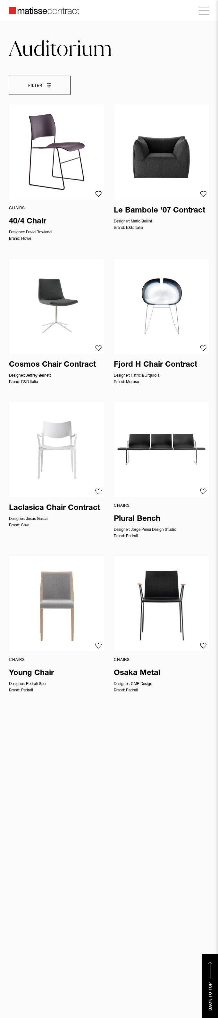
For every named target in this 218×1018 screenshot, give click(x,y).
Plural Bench (137, 519)
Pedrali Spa (36, 684)
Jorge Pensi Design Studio (153, 530)
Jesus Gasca (36, 519)
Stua (25, 525)
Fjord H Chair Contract (155, 365)
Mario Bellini (141, 221)
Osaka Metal (137, 673)
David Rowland (39, 232)
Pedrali (132, 536)
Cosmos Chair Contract (52, 365)
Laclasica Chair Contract (54, 508)
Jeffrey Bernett (38, 376)
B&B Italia (134, 228)
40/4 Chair (27, 222)
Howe (26, 239)
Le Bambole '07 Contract (159, 211)
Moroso (132, 382)
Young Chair (31, 673)
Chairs (17, 208)
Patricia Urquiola (145, 376)
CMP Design (141, 684)
